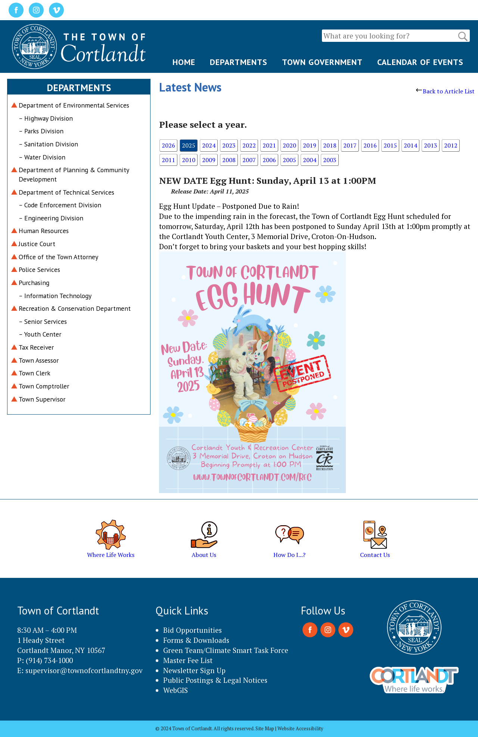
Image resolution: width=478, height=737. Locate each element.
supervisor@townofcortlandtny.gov (84, 670)
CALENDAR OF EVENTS (420, 62)
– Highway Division (46, 118)
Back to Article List (445, 91)
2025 (188, 145)
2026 (168, 145)
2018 (329, 145)
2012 (450, 145)
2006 (269, 160)
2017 (350, 145)
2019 (309, 145)
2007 (249, 160)
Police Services (39, 269)
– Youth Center (40, 334)
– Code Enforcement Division (60, 205)
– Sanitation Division (48, 144)
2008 (229, 160)
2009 (208, 160)
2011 (168, 160)
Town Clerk (34, 373)
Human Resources (44, 230)
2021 (269, 145)
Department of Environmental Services (74, 105)
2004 (309, 160)
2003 (329, 160)
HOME (184, 62)
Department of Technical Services (66, 192)
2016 (370, 145)
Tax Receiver (36, 347)
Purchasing (34, 282)
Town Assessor (39, 360)
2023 (229, 145)
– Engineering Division (51, 218)
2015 (390, 145)
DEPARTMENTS (238, 62)
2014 (410, 145)
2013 (430, 145)
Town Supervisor (42, 399)
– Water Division (42, 157)
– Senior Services (43, 321)
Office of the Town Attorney (58, 257)
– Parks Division (41, 131)
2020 (289, 145)
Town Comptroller (44, 386)
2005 (289, 160)
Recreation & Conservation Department (75, 308)
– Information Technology (55, 295)
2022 (249, 145)
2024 (208, 145)
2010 (188, 160)
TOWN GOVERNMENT (322, 62)
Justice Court (37, 243)
